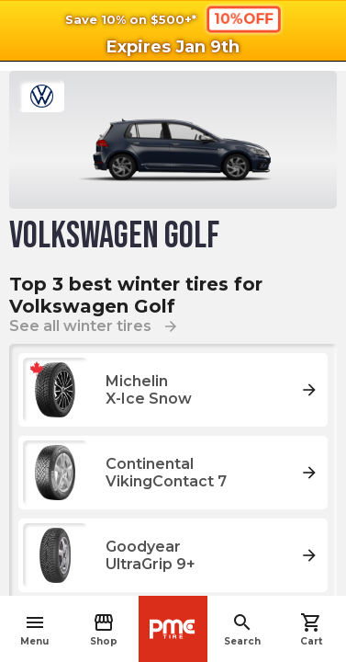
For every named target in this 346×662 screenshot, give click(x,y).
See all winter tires (94, 326)
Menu (34, 629)
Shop (103, 629)
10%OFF (243, 18)
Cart (311, 629)
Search (242, 629)
